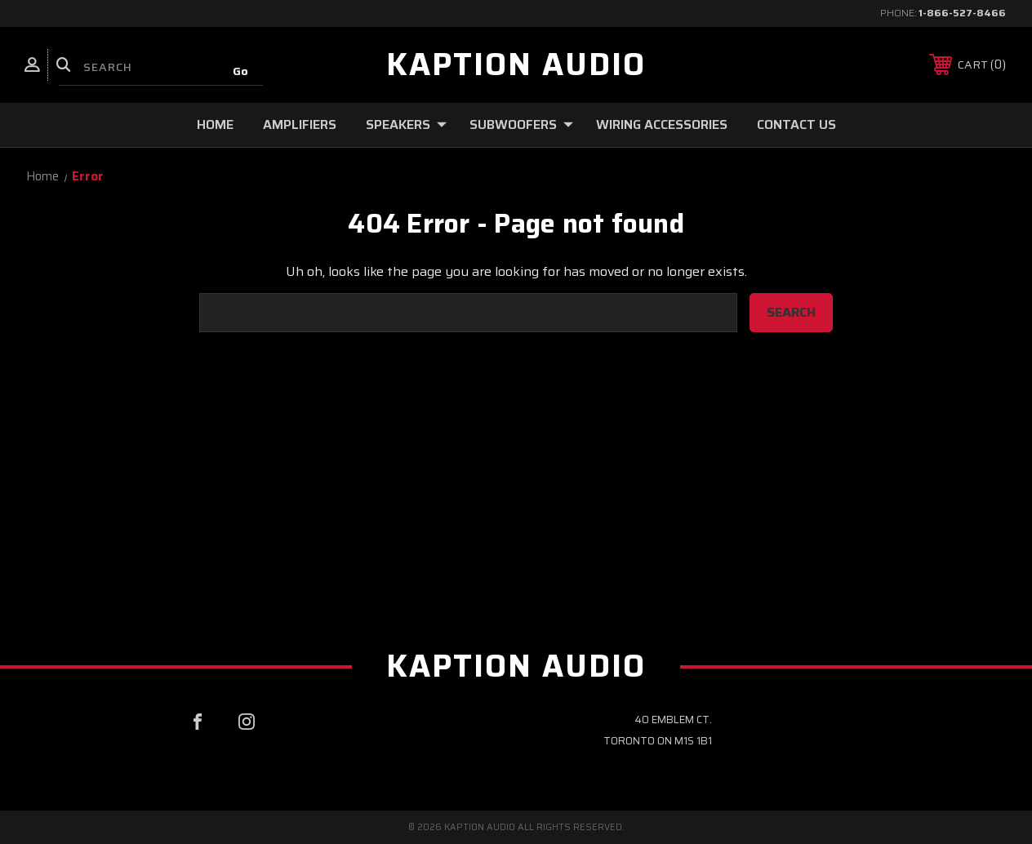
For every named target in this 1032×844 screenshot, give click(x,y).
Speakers (406, 124)
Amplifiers (299, 124)
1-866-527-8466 (962, 12)
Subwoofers (521, 124)
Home (215, 124)
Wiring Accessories (661, 124)
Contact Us (796, 124)
